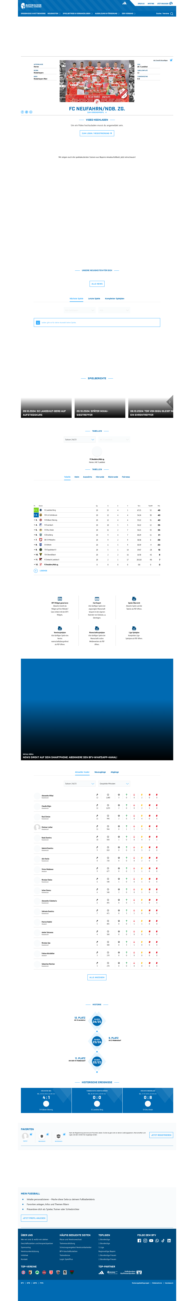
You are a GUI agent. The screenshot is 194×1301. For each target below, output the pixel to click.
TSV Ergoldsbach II (50, 549)
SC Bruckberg (48, 535)
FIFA (41, 1283)
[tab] (76, 299)
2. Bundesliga (104, 1243)
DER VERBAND (129, 14)
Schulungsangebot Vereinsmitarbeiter (75, 1247)
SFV (22, 1283)
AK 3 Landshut (142, 66)
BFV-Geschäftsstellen (68, 1251)
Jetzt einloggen (163, 3)
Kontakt (24, 1259)
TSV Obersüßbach (50, 554)
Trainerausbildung (67, 1243)
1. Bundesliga (104, 1239)
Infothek (151, 3)
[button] (22, 112)
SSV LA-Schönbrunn (50, 515)
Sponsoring (26, 1247)
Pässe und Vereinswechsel (71, 1239)
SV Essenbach (48, 525)
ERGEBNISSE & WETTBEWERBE (33, 14)
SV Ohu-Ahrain (49, 530)
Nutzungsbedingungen (140, 1283)
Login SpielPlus (66, 1259)
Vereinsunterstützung (30, 1251)
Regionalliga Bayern (106, 1251)
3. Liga (101, 1247)
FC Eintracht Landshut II (51, 559)
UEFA (35, 1283)
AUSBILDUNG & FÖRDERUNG (107, 14)
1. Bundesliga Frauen (107, 1255)
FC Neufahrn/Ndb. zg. (51, 564)
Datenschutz (157, 1283)
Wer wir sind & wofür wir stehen (34, 1239)
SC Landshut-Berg (50, 510)
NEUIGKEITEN (54, 14)
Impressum (169, 1283)
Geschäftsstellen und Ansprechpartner (37, 1243)
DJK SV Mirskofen (49, 539)
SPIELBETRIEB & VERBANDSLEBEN (78, 14)
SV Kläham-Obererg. (50, 520)
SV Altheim (47, 544)
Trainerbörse (65, 1255)
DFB (28, 1283)
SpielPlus (141, 3)
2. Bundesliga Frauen (107, 1259)
